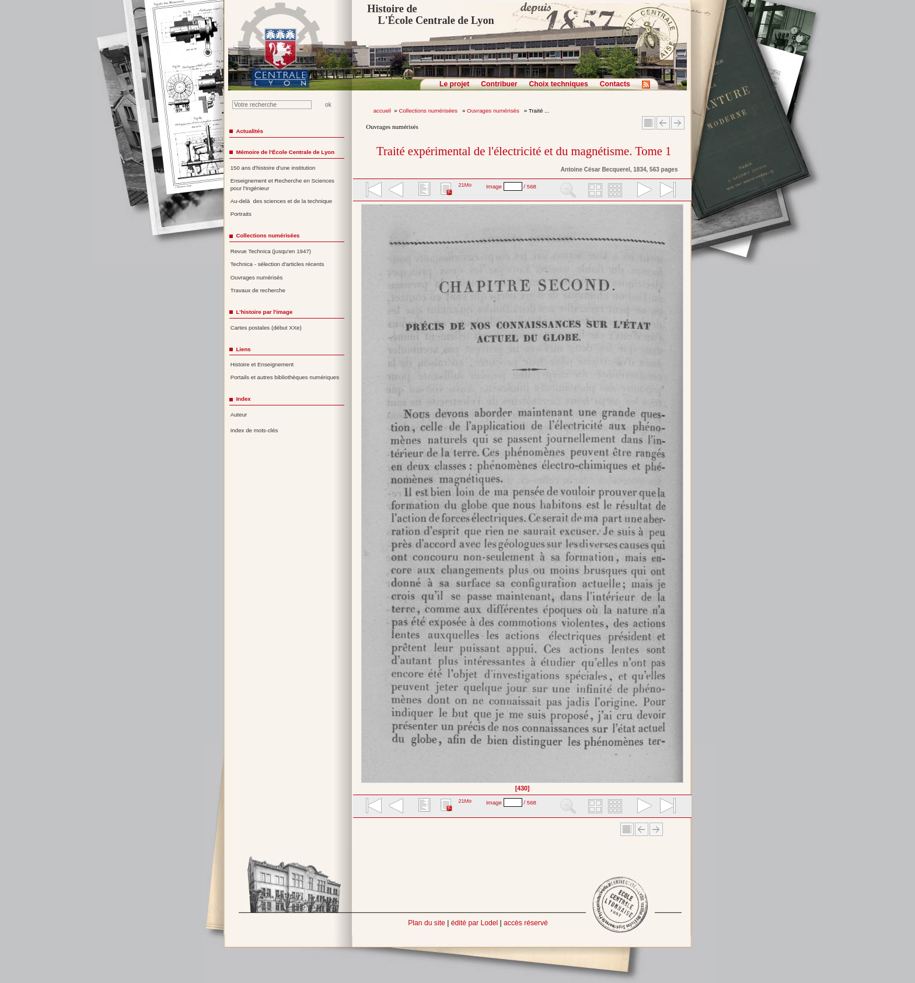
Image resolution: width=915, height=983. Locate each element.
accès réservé (526, 923)
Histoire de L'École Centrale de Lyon (430, 14)
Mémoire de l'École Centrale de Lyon (285, 152)
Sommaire (648, 123)
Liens (243, 349)
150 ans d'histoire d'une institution (273, 168)
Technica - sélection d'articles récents (277, 264)
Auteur (239, 414)
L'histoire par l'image (264, 312)
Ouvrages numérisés (494, 110)
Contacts (615, 84)
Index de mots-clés (254, 430)
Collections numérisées (429, 110)
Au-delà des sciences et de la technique (282, 201)
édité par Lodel (474, 923)
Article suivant (677, 123)
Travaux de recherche (258, 290)
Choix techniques (558, 84)
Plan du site (426, 923)
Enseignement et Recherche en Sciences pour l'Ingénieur (282, 184)
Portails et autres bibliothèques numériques (285, 377)
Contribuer (499, 84)
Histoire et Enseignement (262, 364)
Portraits (241, 214)
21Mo (465, 185)
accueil (382, 110)
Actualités (249, 131)
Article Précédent (663, 123)
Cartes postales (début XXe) (266, 327)
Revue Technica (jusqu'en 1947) (271, 251)
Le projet (454, 84)
